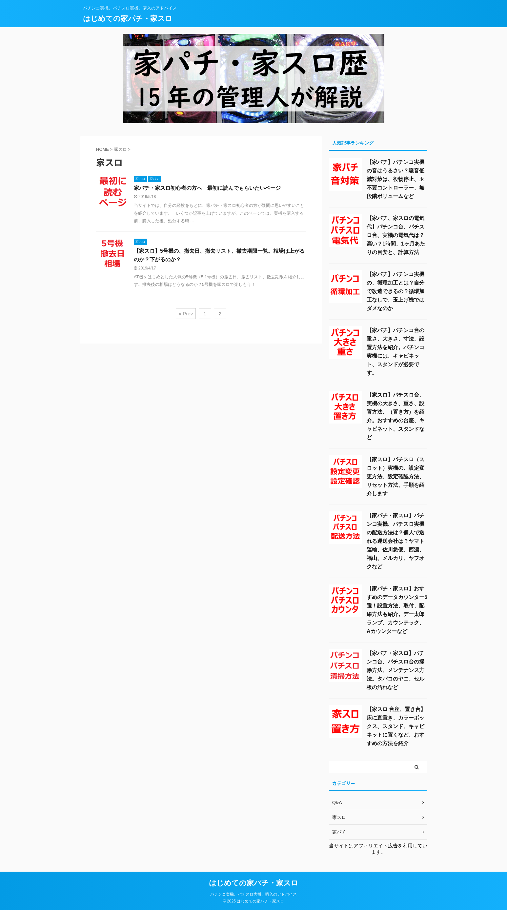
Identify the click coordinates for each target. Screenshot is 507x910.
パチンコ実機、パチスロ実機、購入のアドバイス (253, 894)
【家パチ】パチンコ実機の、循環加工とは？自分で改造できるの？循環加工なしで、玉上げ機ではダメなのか (395, 291)
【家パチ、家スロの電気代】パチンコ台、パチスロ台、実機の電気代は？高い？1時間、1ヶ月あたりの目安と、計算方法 (396, 235)
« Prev (186, 313)
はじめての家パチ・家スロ (127, 18)
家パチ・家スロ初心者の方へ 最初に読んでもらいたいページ (207, 188)
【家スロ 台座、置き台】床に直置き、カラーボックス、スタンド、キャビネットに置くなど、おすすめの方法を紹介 (396, 726)
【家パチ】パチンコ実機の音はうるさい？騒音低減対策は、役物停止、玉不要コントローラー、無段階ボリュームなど (395, 179)
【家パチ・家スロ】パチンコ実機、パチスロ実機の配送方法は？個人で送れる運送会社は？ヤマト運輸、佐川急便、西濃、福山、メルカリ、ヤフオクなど (395, 541)
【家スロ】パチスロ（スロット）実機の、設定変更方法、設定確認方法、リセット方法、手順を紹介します (395, 476)
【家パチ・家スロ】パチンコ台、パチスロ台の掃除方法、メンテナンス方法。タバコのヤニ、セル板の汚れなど (395, 670)
